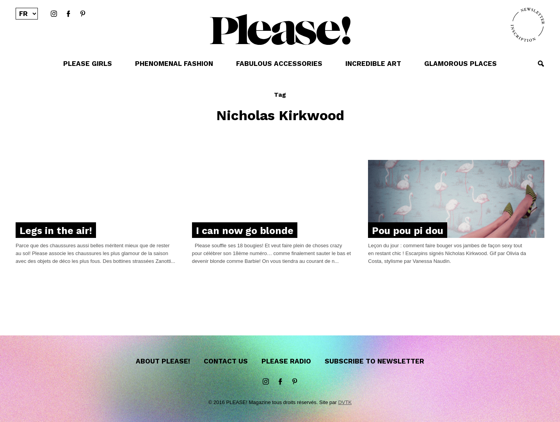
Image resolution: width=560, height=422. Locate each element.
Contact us (226, 361)
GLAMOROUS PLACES (460, 63)
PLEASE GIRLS (87, 63)
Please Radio (286, 361)
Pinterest (82, 14)
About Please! (163, 361)
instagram (53, 14)
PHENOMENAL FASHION (174, 63)
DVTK (345, 402)
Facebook (68, 14)
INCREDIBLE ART (373, 63)
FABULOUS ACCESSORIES (279, 63)
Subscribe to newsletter (374, 361)
